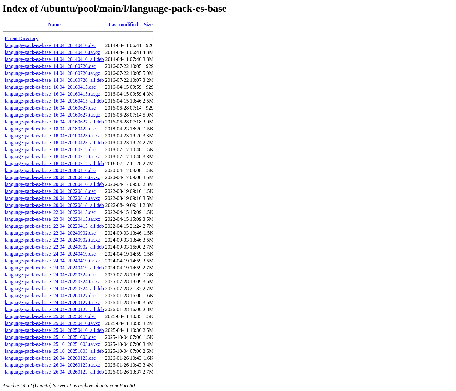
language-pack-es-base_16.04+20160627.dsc (50, 108)
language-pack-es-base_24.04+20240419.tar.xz (52, 260)
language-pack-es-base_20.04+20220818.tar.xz (52, 198)
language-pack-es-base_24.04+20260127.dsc (50, 295)
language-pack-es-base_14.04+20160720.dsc (50, 66)
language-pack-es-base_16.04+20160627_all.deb (54, 121)
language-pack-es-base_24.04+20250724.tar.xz (52, 281)
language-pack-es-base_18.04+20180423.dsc (50, 128)
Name (54, 24)
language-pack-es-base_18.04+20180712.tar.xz (52, 156)
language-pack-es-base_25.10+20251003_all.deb (54, 351)
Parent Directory (21, 38)
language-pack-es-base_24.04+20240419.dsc (50, 253)
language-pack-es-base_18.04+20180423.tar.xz (52, 135)
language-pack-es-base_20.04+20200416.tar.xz (52, 177)
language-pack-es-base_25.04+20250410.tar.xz (52, 323)
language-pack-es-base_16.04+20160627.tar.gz (52, 114)
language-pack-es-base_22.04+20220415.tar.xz (52, 219)
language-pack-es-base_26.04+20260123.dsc (50, 358)
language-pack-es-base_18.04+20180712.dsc (50, 149)
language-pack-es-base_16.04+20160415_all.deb (54, 101)
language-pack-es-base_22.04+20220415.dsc (50, 212)
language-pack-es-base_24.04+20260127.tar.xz (52, 302)
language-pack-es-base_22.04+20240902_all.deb (54, 247)
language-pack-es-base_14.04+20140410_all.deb (54, 59)
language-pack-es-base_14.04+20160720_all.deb (54, 80)
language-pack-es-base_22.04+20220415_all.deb (54, 226)
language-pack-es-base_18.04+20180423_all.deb (54, 142)
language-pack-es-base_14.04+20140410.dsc (50, 45)
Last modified (123, 24)
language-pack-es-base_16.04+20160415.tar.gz (52, 94)
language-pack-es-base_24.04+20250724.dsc (50, 274)
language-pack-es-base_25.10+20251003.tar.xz (52, 344)
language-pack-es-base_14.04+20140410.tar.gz (52, 52)
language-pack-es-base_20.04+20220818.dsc (50, 191)
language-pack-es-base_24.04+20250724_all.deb (54, 288)
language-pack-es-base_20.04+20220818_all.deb (54, 205)
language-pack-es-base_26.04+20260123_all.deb (54, 372)
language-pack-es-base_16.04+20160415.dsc (50, 87)
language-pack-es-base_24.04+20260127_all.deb (54, 309)
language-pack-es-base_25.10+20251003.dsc (50, 337)
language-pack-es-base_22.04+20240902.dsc (50, 233)
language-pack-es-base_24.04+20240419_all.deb (54, 267)
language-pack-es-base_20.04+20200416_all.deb (54, 184)
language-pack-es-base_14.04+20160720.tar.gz (52, 73)
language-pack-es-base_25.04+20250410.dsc (50, 316)
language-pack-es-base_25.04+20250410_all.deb (54, 330)
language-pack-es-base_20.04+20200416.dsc (50, 170)
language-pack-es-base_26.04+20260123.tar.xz (52, 365)
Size (148, 24)
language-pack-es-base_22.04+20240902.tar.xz (52, 240)
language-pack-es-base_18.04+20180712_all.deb (54, 163)
